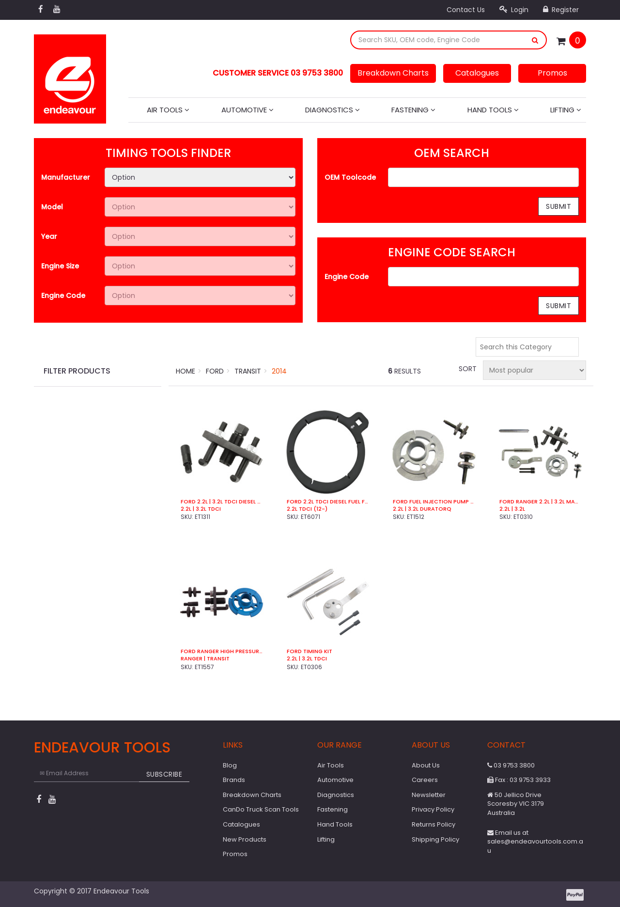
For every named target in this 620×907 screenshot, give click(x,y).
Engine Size (60, 266)
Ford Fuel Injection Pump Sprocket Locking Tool (434, 501)
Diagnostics (332, 110)
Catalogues (477, 72)
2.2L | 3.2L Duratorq (422, 509)
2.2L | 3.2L (512, 509)
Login (513, 10)
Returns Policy (433, 824)
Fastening (413, 110)
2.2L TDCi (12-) (307, 509)
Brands (234, 779)
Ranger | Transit (205, 658)
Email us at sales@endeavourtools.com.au (535, 841)
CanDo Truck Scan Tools (261, 809)
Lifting (565, 110)
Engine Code (63, 295)
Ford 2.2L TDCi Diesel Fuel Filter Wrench (328, 501)
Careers (425, 779)
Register (561, 10)
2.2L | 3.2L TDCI (201, 509)
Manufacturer (65, 177)
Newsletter (429, 794)
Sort (467, 369)
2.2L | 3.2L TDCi (307, 658)
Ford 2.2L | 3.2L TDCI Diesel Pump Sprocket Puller (222, 501)
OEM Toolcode (350, 177)
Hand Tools (493, 110)
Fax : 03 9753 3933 (519, 779)
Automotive (247, 110)
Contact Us (466, 10)
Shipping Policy (435, 839)
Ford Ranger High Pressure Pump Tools (222, 651)
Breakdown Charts (393, 72)
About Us (426, 765)
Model (52, 207)
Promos (552, 72)
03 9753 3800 (511, 765)
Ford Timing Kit (309, 651)
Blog (230, 765)
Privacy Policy (433, 809)
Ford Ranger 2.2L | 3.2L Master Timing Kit (540, 501)
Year (49, 236)
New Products (244, 839)
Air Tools (168, 110)
